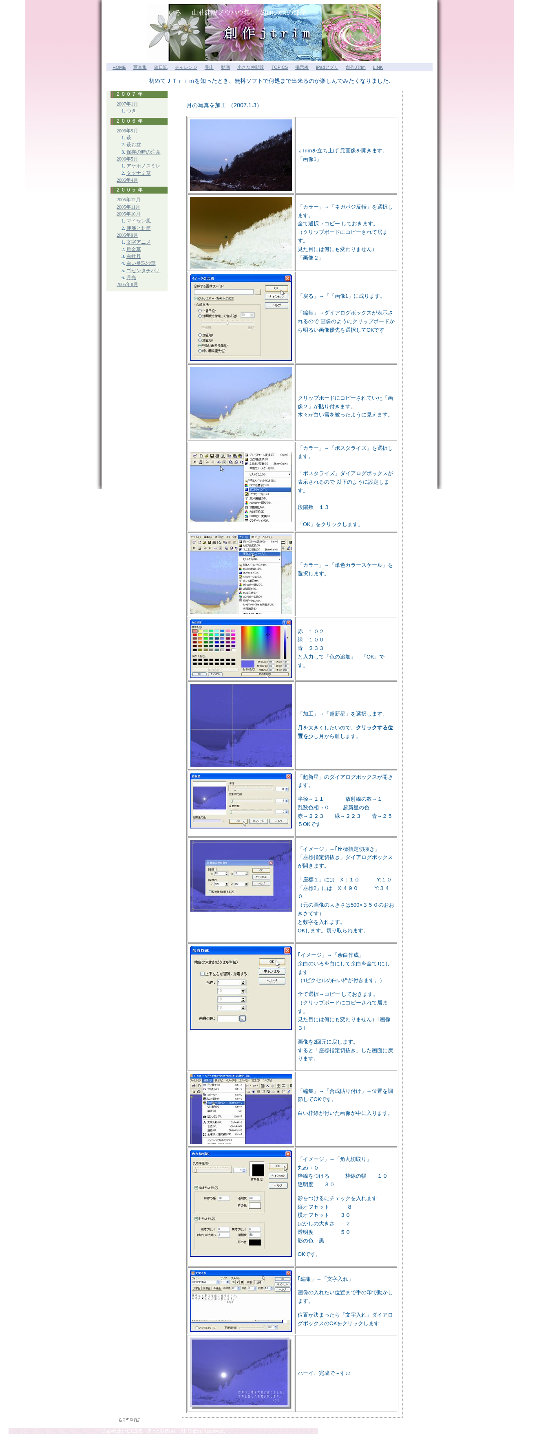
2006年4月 (127, 180)
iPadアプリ (327, 67)
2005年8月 (127, 284)
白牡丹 (133, 256)
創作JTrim (356, 67)
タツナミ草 (138, 173)
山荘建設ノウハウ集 (221, 12)
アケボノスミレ (143, 166)
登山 (209, 67)
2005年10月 (129, 214)
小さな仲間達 (250, 67)
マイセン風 (138, 221)
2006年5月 (127, 159)
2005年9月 (127, 235)
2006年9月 (127, 131)
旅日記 (161, 67)
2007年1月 (127, 104)
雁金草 (133, 249)
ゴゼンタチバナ (143, 270)
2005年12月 (129, 200)
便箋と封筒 (138, 228)
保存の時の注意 (143, 152)
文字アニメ (138, 242)
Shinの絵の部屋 (283, 12)
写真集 (140, 67)
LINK (378, 67)
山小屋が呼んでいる (152, 12)
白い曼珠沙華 (141, 263)
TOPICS (280, 67)
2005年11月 (128, 207)
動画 (225, 67)
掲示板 (302, 67)
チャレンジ (186, 67)
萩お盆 (133, 145)
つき (131, 111)
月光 (131, 277)
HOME (119, 67)
